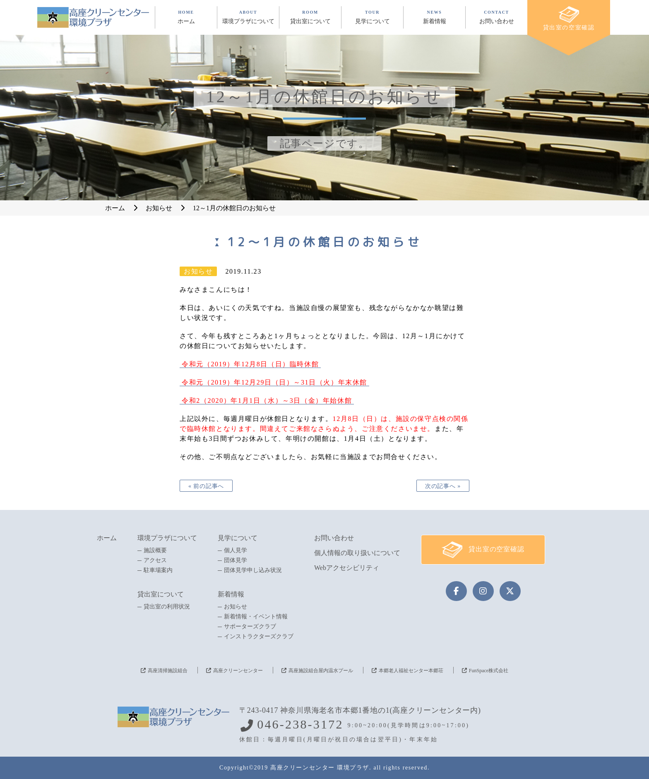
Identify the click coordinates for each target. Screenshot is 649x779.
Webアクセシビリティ (346, 567)
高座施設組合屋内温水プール (320, 670)
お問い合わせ (334, 537)
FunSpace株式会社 (488, 670)
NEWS (434, 17)
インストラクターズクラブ (258, 637)
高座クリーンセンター (238, 670)
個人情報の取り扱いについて (357, 552)
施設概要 (155, 550)
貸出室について (160, 594)
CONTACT (496, 17)
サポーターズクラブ (250, 627)
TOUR (372, 17)
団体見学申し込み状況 (253, 570)
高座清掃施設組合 (167, 670)
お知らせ (235, 607)
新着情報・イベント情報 (256, 617)
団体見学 (235, 560)
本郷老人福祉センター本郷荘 (411, 670)
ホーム (107, 537)
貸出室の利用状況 (167, 607)
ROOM (310, 17)
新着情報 (231, 594)
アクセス (155, 560)
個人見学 (235, 550)
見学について (237, 537)
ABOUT (248, 17)
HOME (186, 17)
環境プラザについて (167, 537)
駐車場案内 (158, 570)
